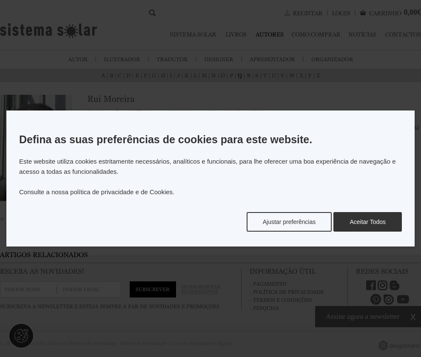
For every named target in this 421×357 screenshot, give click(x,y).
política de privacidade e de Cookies (121, 192)
